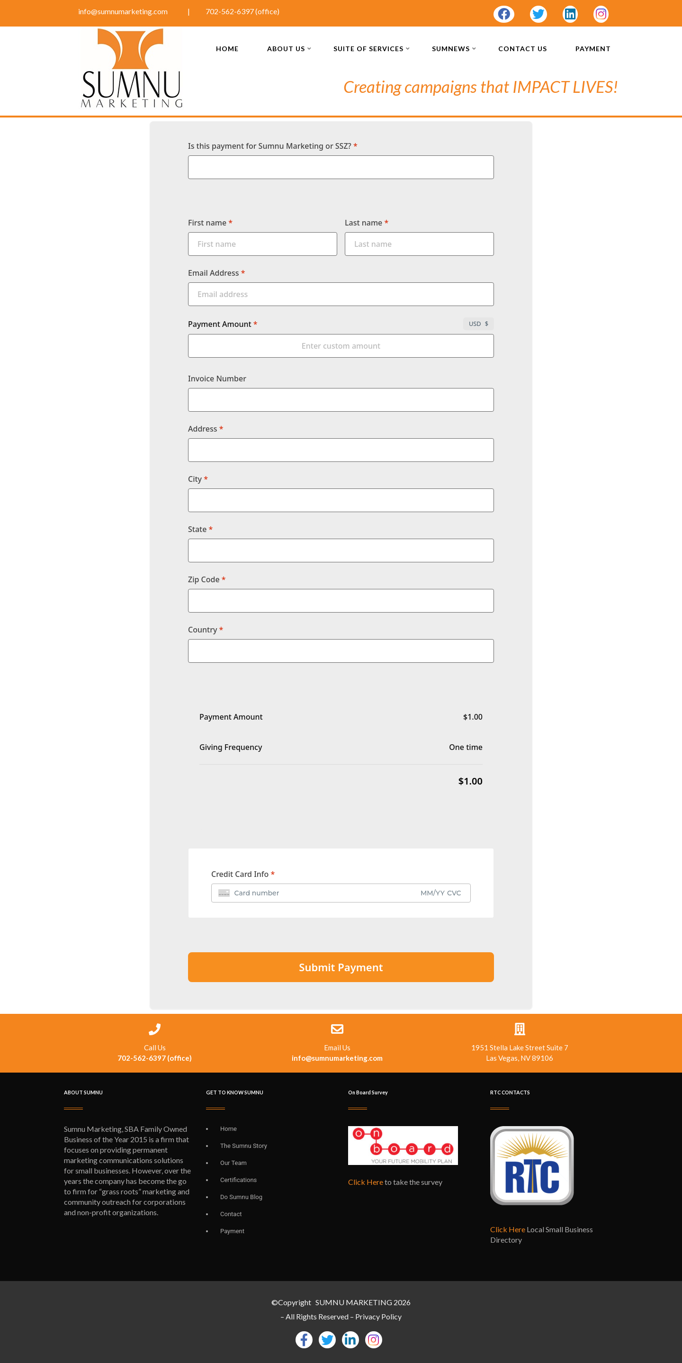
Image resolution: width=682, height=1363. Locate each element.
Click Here (365, 1181)
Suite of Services (371, 49)
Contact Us (522, 49)
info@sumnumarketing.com (123, 11)
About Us (289, 49)
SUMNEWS (454, 49)
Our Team (233, 1162)
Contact (231, 1214)
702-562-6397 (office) (242, 11)
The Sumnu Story (243, 1145)
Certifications (238, 1179)
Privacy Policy (378, 1316)
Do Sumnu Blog (241, 1197)
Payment (593, 49)
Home (227, 49)
